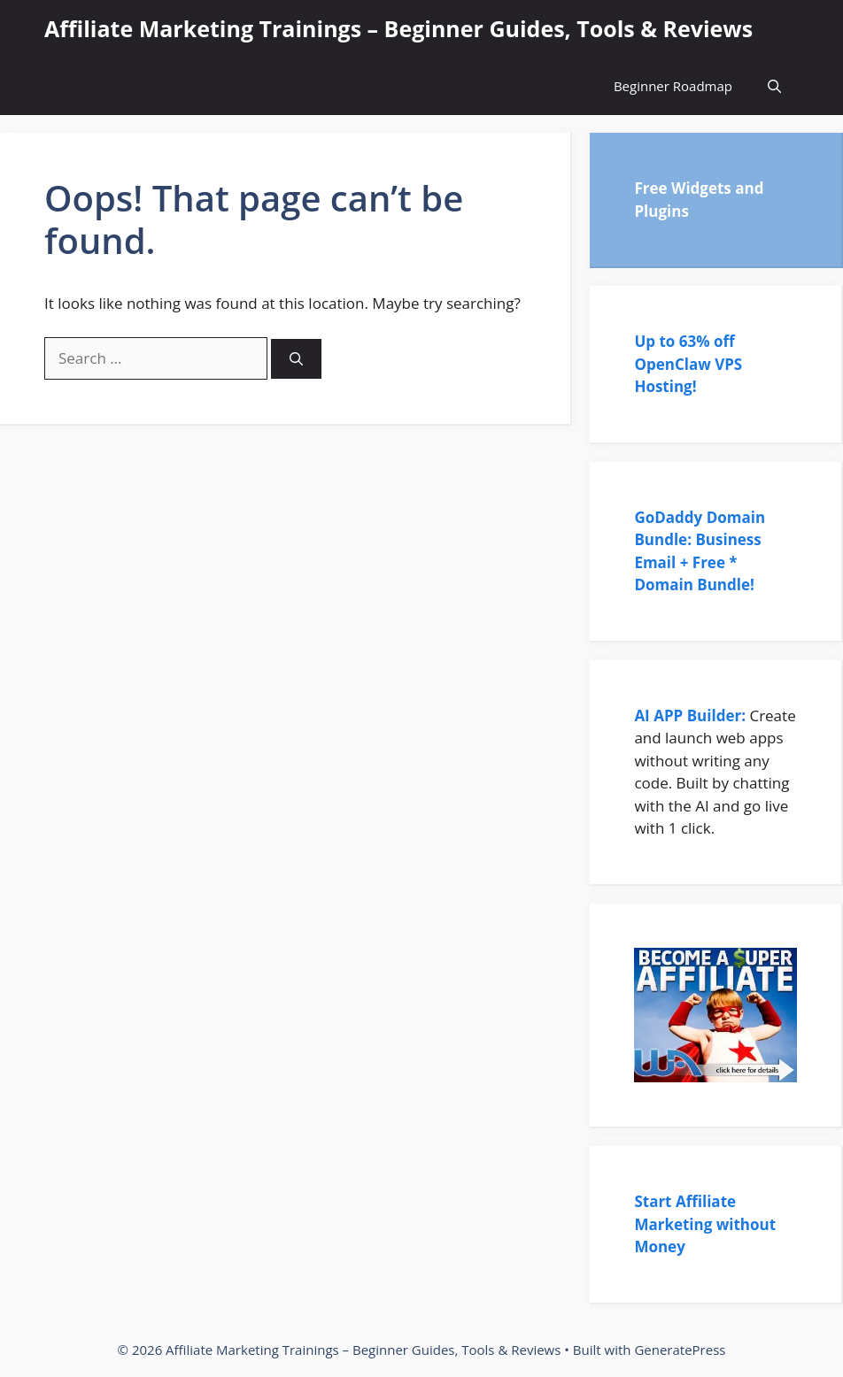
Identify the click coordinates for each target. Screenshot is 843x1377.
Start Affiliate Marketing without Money (705, 1224)
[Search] (296, 359)
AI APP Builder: (690, 715)
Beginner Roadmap (673, 86)
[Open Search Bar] (774, 86)
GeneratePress (679, 1349)
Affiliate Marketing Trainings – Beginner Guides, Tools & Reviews (398, 28)
